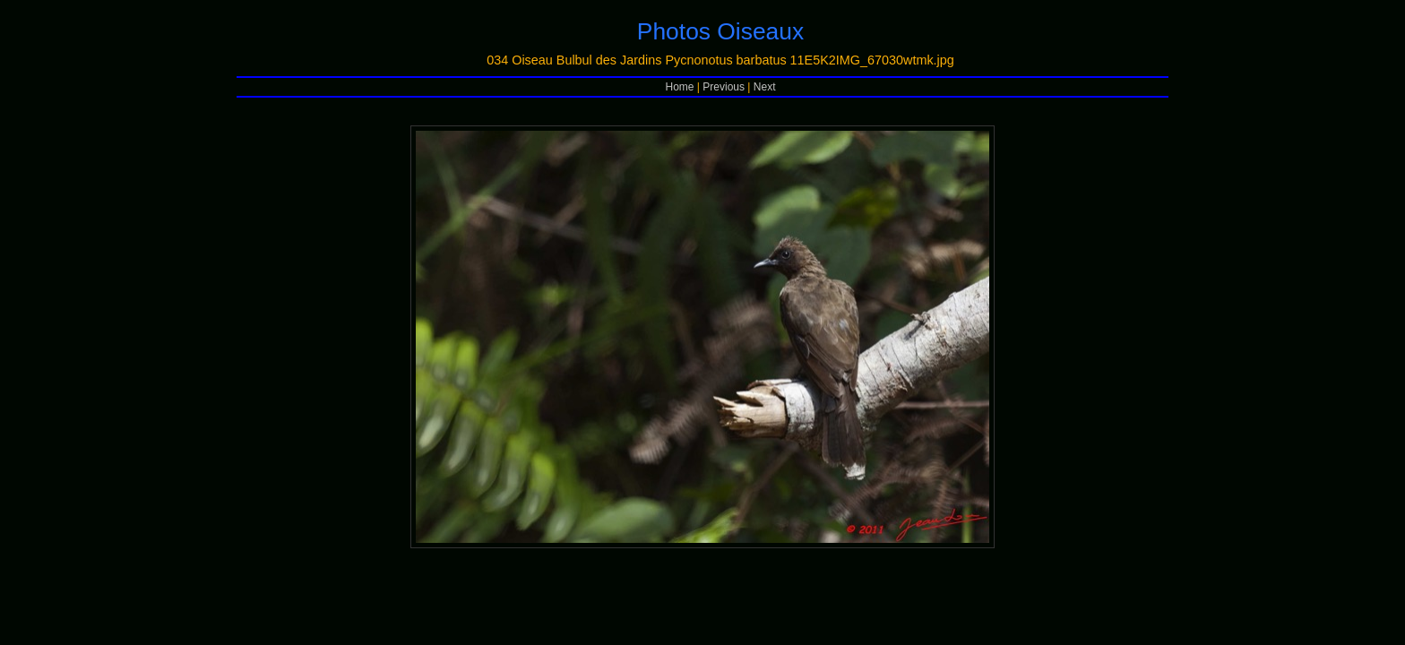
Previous (723, 87)
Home (680, 87)
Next (765, 87)
